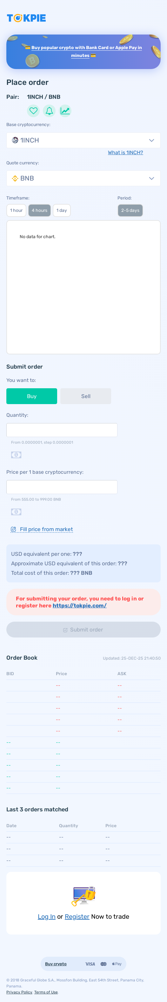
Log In (47, 916)
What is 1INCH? (125, 152)
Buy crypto (56, 963)
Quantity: (17, 415)
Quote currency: (22, 163)
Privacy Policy (19, 992)
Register (77, 916)
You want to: (21, 380)
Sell (85, 396)
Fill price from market (41, 529)
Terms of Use (46, 992)
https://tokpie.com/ (80, 605)
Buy (32, 396)
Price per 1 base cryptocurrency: (45, 472)
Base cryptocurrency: (28, 124)
